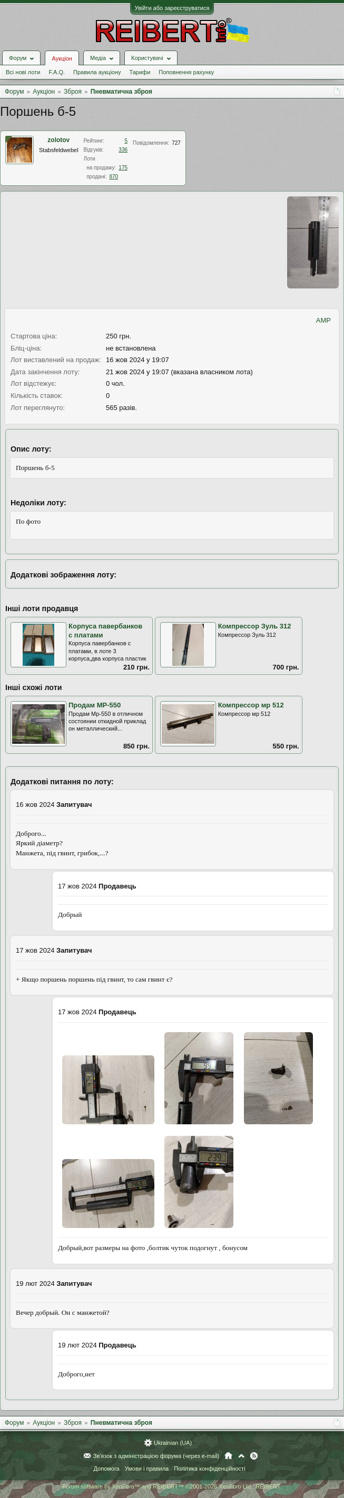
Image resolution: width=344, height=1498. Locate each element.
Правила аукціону (97, 72)
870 (113, 176)
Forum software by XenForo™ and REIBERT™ (171, 1486)
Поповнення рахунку (186, 72)
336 (123, 150)
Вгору (241, 1456)
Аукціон (62, 58)
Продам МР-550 (94, 705)
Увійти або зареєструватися (172, 8)
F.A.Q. (56, 72)
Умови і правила (147, 1468)
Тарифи (140, 72)
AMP (323, 320)
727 (176, 143)
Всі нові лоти (23, 72)
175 (123, 168)
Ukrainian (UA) (173, 1443)
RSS (254, 1456)
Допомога (106, 1468)
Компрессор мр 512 (251, 705)
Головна (228, 1456)
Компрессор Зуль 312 (254, 626)
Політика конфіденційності (209, 1468)
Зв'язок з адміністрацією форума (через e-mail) (156, 1456)
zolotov (58, 140)
